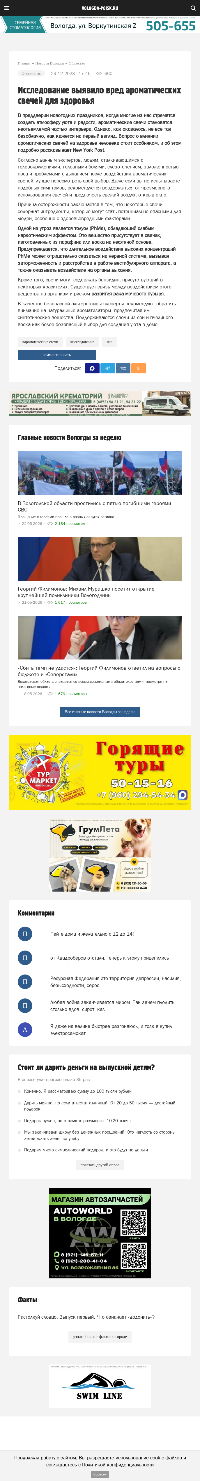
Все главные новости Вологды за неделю (100, 712)
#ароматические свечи (40, 342)
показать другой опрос (99, 1165)
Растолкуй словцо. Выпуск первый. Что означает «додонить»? (86, 1317)
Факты (27, 1300)
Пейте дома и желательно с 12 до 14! (92, 934)
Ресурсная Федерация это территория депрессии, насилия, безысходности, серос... (115, 981)
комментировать (57, 355)
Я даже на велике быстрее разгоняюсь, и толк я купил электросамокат (111, 1029)
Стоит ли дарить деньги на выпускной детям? (86, 1067)
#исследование (82, 342)
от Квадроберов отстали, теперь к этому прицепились (109, 958)
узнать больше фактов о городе (100, 1336)
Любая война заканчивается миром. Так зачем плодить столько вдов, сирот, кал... (112, 1005)
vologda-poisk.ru (100, 8)
